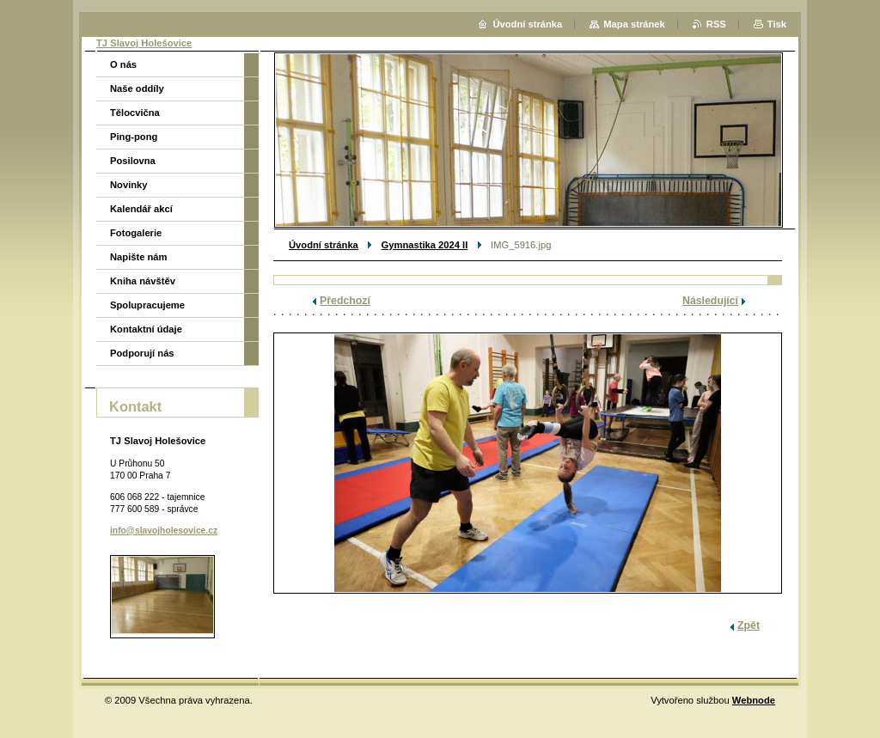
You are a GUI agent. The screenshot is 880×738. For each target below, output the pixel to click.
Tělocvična (135, 112)
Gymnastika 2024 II (425, 245)
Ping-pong (133, 136)
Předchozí (345, 301)
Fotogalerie (136, 233)
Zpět (748, 625)
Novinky (129, 185)
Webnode (753, 700)
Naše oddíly (137, 88)
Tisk (776, 24)
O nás (123, 64)
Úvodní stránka (323, 245)
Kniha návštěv (142, 281)
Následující (710, 301)
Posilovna (133, 161)
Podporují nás (142, 353)
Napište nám (139, 257)
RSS (716, 24)
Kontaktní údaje (146, 329)
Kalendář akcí (141, 209)
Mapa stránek (634, 24)
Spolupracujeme (147, 305)
